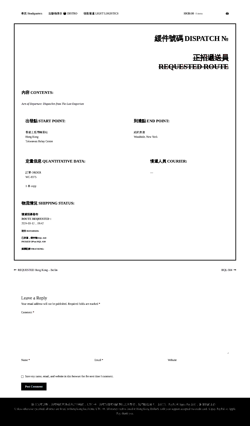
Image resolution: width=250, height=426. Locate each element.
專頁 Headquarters (31, 13)
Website (172, 360)
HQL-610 (41, 238)
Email (98, 360)
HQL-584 (226, 270)
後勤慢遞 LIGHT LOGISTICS (101, 13)
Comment (27, 312)
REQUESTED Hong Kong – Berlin (37, 270)
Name (25, 360)
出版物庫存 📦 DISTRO (62, 13)
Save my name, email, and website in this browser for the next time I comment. (69, 376)
